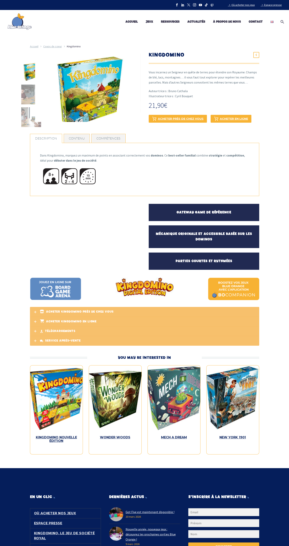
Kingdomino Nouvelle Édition (56, 439)
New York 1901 (232, 437)
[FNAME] (223, 520)
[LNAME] (223, 531)
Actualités (196, 22)
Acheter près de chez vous (178, 119)
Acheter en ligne (231, 119)
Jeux (149, 22)
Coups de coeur (52, 46)
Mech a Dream (174, 437)
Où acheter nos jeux (243, 5)
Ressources (170, 22)
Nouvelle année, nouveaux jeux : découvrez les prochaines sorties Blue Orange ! (151, 531)
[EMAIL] (223, 509)
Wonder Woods (115, 437)
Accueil (131, 22)
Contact (256, 22)
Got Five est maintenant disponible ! (150, 508)
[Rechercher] (281, 22)
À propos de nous (227, 22)
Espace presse (273, 5)
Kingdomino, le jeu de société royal (64, 532)
